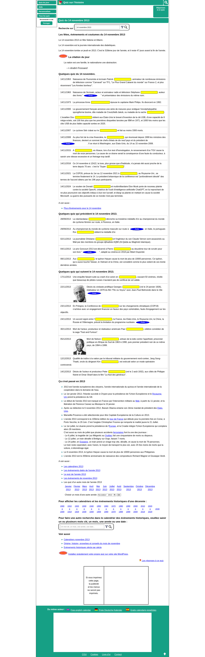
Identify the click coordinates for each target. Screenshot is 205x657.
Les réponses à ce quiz (151, 561)
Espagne (84, 442)
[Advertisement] (105, 11)
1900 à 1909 (62, 509)
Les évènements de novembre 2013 (80, 478)
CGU (84, 654)
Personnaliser (44, 11)
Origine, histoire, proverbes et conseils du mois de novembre (92, 543)
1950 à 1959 (99, 509)
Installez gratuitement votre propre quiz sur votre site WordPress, (98, 554)
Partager (46, 23)
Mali (137, 401)
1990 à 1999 (128, 509)
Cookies (94, 654)
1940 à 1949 (91, 509)
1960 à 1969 (106, 509)
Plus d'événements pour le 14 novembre (82, 208)
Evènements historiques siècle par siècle (83, 547)
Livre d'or (106, 654)
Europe (112, 426)
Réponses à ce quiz (160, 9)
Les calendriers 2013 (73, 466)
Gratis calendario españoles (143, 610)
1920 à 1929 (77, 509)
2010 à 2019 (143, 509)
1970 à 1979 (113, 509)
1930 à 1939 (84, 509)
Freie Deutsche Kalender (110, 610)
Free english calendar (81, 610)
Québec (108, 435)
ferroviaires (118, 432)
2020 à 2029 (150, 509)
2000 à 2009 (135, 509)
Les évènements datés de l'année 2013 (82, 470)
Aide (41, 7)
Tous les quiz (44, 16)
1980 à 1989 (121, 509)
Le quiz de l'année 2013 (75, 474)
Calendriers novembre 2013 (77, 539)
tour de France (116, 419)
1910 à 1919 (69, 509)
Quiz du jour (44, 2)
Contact (118, 654)
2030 (157, 509)
